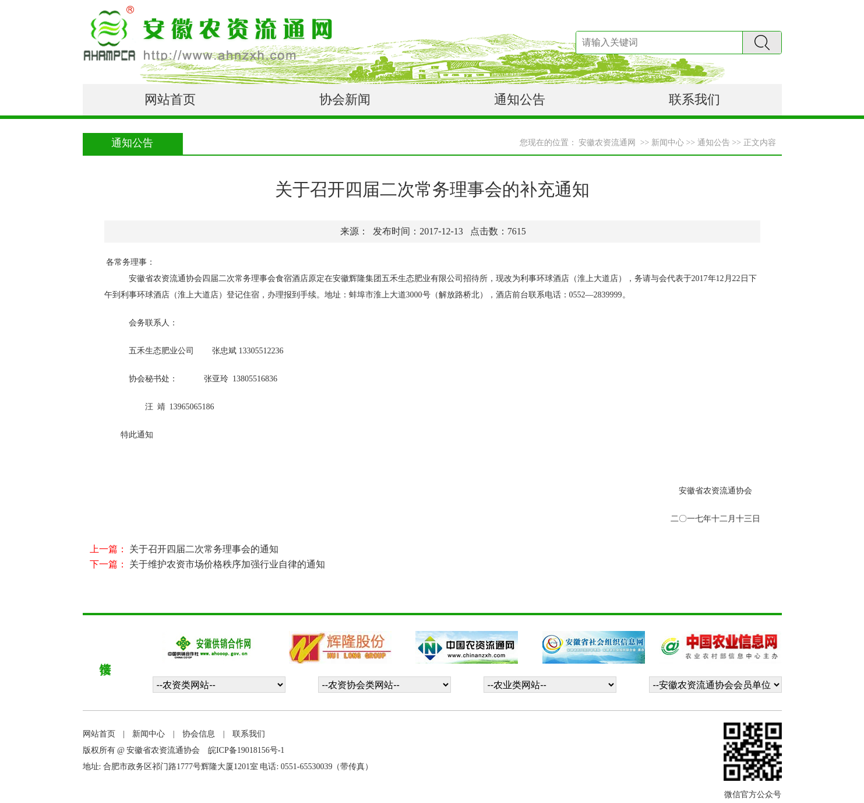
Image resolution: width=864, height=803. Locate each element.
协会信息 (198, 734)
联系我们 (694, 99)
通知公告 (519, 99)
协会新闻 (345, 99)
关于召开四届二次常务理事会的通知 (203, 549)
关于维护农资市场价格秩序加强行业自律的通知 (227, 564)
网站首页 (170, 99)
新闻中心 (148, 734)
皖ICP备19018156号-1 (246, 750)
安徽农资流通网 (607, 142)
